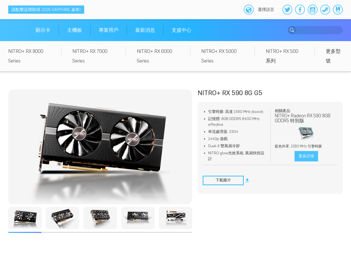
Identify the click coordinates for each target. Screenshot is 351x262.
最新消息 (145, 30)
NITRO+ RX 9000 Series (25, 56)
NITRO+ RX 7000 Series (89, 56)
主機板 (74, 30)
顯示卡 (43, 30)
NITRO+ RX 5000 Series (219, 56)
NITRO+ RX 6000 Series (154, 56)
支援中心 (181, 30)
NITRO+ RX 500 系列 (282, 56)
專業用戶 (108, 30)
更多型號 (333, 56)
